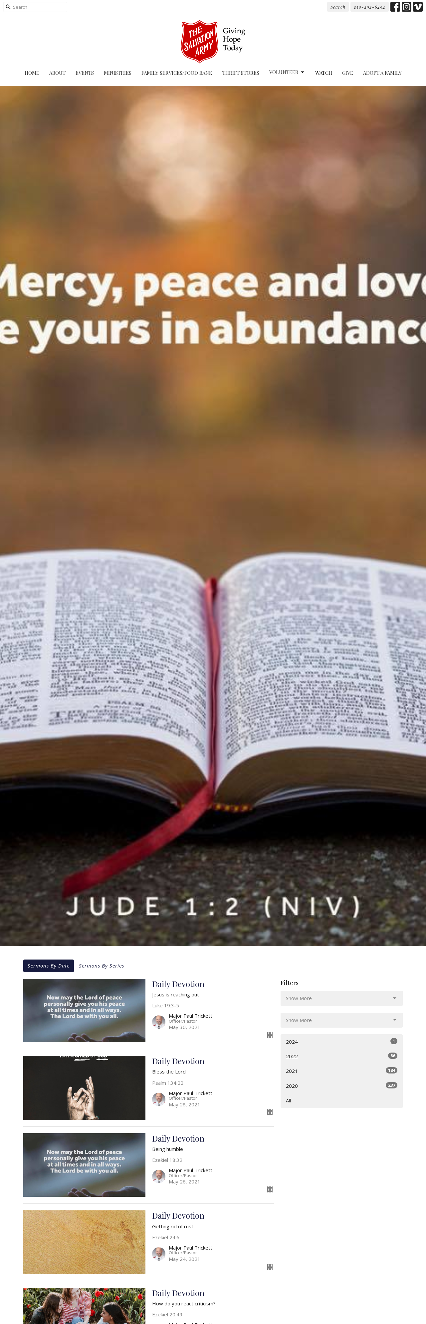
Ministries (117, 72)
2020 (341, 1085)
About (57, 72)
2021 (341, 1070)
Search (337, 7)
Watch (323, 72)
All (288, 1100)
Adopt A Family (382, 72)
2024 (341, 1041)
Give (347, 72)
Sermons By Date (49, 965)
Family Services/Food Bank (176, 72)
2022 (341, 1056)
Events (85, 72)
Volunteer (287, 72)
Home (32, 72)
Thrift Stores (240, 72)
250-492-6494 (369, 7)
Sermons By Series (101, 965)
